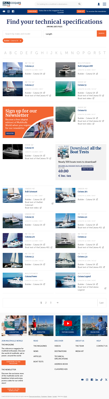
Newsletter (41, 325)
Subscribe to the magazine (13, 362)
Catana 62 (82, 110)
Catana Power (31, 276)
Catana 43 (29, 256)
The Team (80, 346)
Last (101, 302)
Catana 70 (29, 148)
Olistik (65, 396)
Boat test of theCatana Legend (92, 288)
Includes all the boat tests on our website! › (76, 166)
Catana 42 (29, 66)
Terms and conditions (35, 396)
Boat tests (38, 362)
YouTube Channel (67, 325)
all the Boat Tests (85, 150)
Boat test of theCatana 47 (38, 96)
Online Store (94, 325)
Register (10, 133)
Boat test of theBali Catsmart (39, 203)
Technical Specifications (61, 357)
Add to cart (88, 169)
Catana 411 (82, 217)
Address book (61, 364)
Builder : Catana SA (35, 74)
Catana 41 (82, 237)
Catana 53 (82, 85)
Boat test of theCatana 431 (91, 267)
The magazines (40, 346)
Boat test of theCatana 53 (91, 96)
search (101, 33)
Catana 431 (82, 256)
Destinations (60, 351)
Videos (57, 346)
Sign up (81, 11)
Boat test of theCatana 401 (38, 247)
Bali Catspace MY (85, 66)
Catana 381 (82, 191)
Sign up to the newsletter (13, 389)
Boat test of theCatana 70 (38, 158)
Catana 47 (29, 85)
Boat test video (86, 98)
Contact (55, 396)
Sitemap (50, 396)
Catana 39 (29, 217)
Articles (37, 356)
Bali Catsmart (31, 191)
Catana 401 (30, 237)
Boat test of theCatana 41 (91, 247)
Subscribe (32, 11)
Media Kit (80, 351)
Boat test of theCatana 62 (91, 121)
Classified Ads (61, 369)
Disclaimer (44, 396)
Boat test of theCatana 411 (91, 228)
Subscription (14, 325)
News (35, 351)
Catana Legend (84, 276)
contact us (102, 346)
